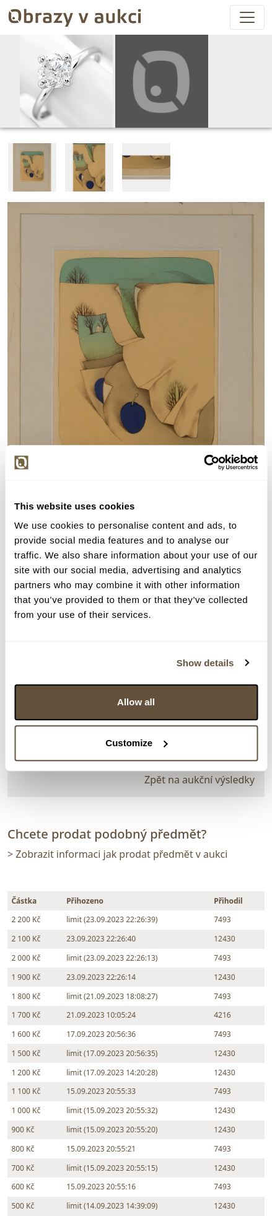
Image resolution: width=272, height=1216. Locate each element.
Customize (136, 743)
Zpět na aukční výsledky (199, 779)
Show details (205, 663)
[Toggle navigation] (247, 17)
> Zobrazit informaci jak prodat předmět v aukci (117, 854)
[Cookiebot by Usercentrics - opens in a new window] (203, 462)
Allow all (136, 702)
